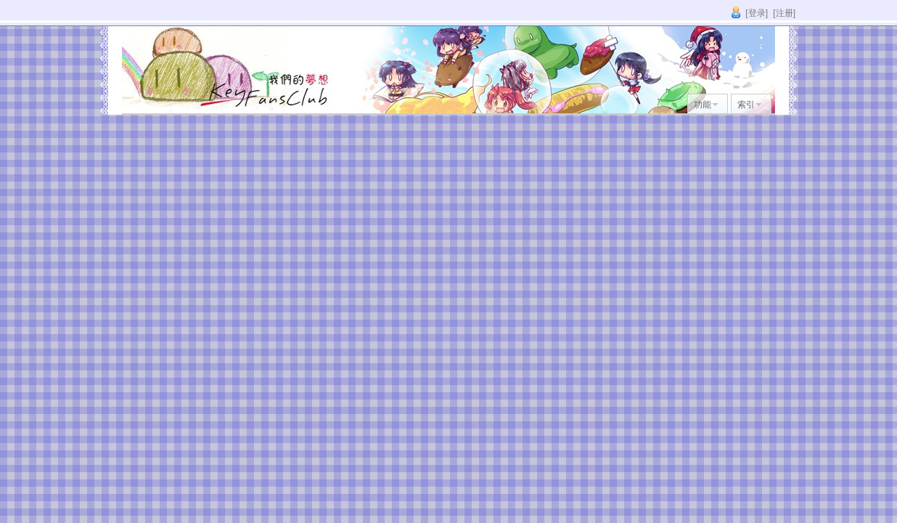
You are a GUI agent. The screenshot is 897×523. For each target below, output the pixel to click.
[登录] (756, 13)
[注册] (784, 13)
